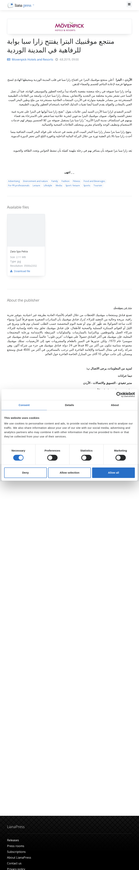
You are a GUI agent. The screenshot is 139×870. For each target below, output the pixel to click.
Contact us (14, 863)
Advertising (14, 181)
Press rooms (15, 846)
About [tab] (115, 405)
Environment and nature (35, 181)
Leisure (36, 185)
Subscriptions (16, 852)
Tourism (98, 185)
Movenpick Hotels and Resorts (30, 59)
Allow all (113, 472)
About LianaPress (19, 858)
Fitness (76, 181)
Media (59, 185)
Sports (86, 185)
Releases (13, 840)
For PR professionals (18, 185)
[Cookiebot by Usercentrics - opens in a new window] (119, 394)
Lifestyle (48, 185)
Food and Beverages (94, 181)
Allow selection (69, 472)
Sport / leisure (73, 185)
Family (54, 181)
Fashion (66, 181)
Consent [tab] (24, 405)
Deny (25, 472)
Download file (20, 271)
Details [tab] (69, 405)
